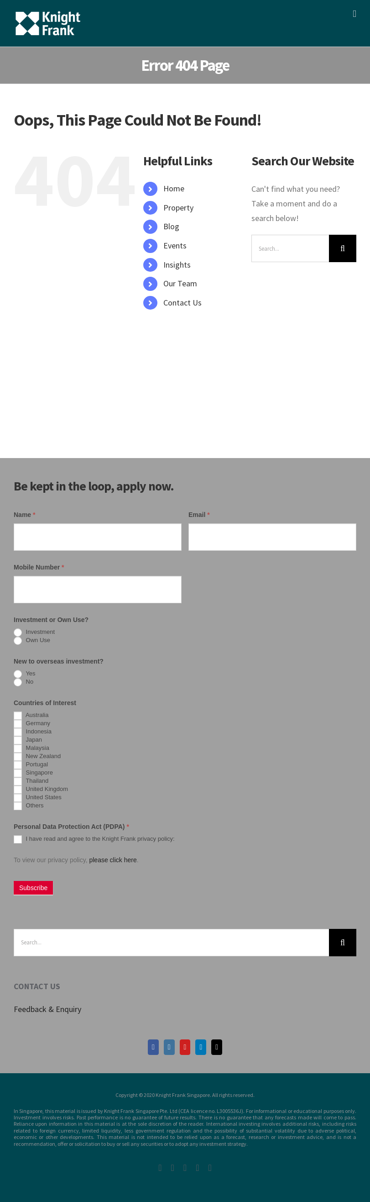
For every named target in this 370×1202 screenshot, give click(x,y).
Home (173, 188)
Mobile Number (39, 567)
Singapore (33, 773)
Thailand (31, 781)
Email (199, 514)
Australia (31, 716)
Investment (34, 632)
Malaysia (31, 748)
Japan (28, 740)
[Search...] (290, 248)
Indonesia (33, 732)
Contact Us (182, 302)
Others (29, 806)
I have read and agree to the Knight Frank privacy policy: (94, 839)
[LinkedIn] (200, 1047)
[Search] (342, 248)
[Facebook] (153, 1047)
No (23, 682)
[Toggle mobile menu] (354, 14)
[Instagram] (169, 1047)
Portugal (31, 765)
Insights (177, 264)
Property (178, 207)
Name (24, 514)
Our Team (180, 283)
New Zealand (37, 757)
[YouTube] (185, 1047)
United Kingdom (41, 790)
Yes (25, 674)
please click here (112, 860)
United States (38, 798)
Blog (171, 226)
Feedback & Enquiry (47, 1009)
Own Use (32, 641)
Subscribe (33, 887)
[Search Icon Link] (147, 321)
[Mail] (216, 1047)
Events (175, 245)
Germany (32, 724)
